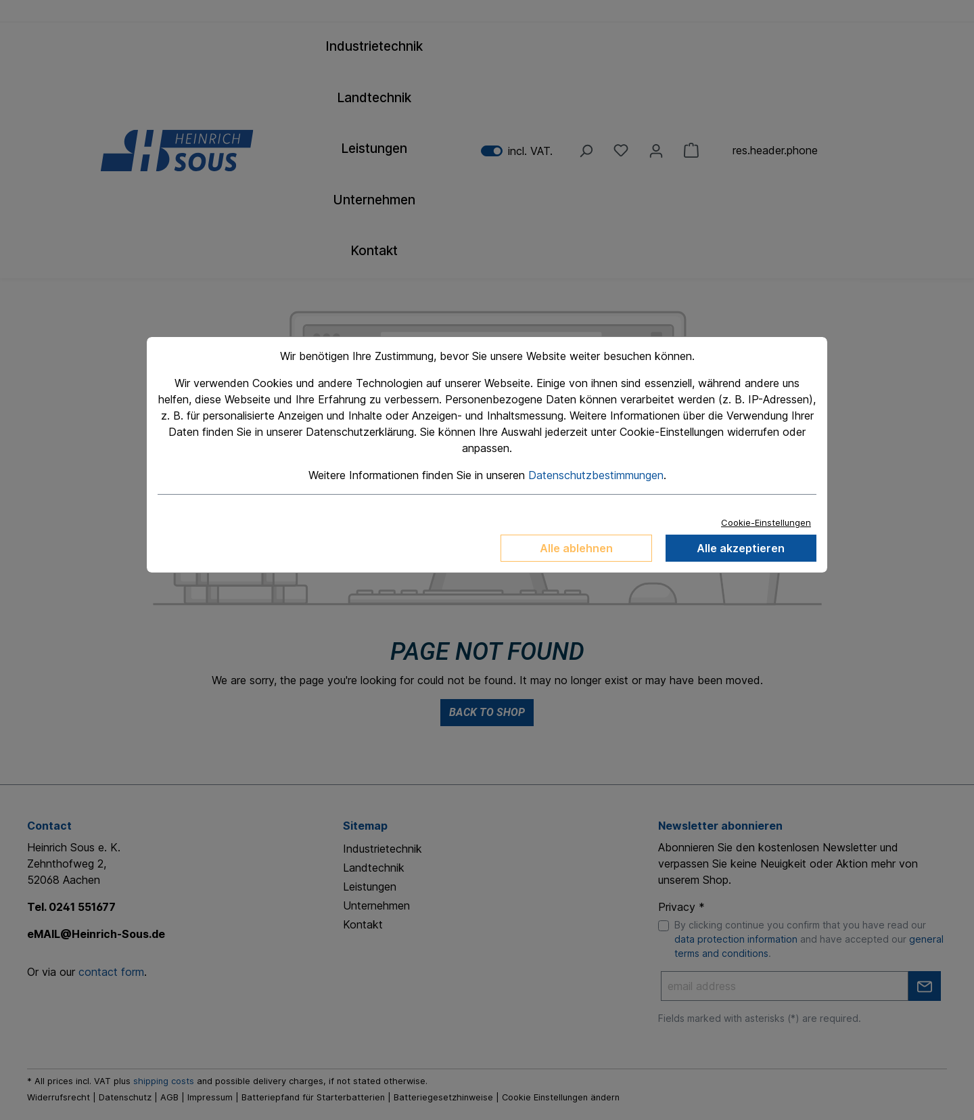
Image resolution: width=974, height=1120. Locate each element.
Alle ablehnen (576, 548)
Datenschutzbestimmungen (596, 475)
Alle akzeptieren (741, 548)
